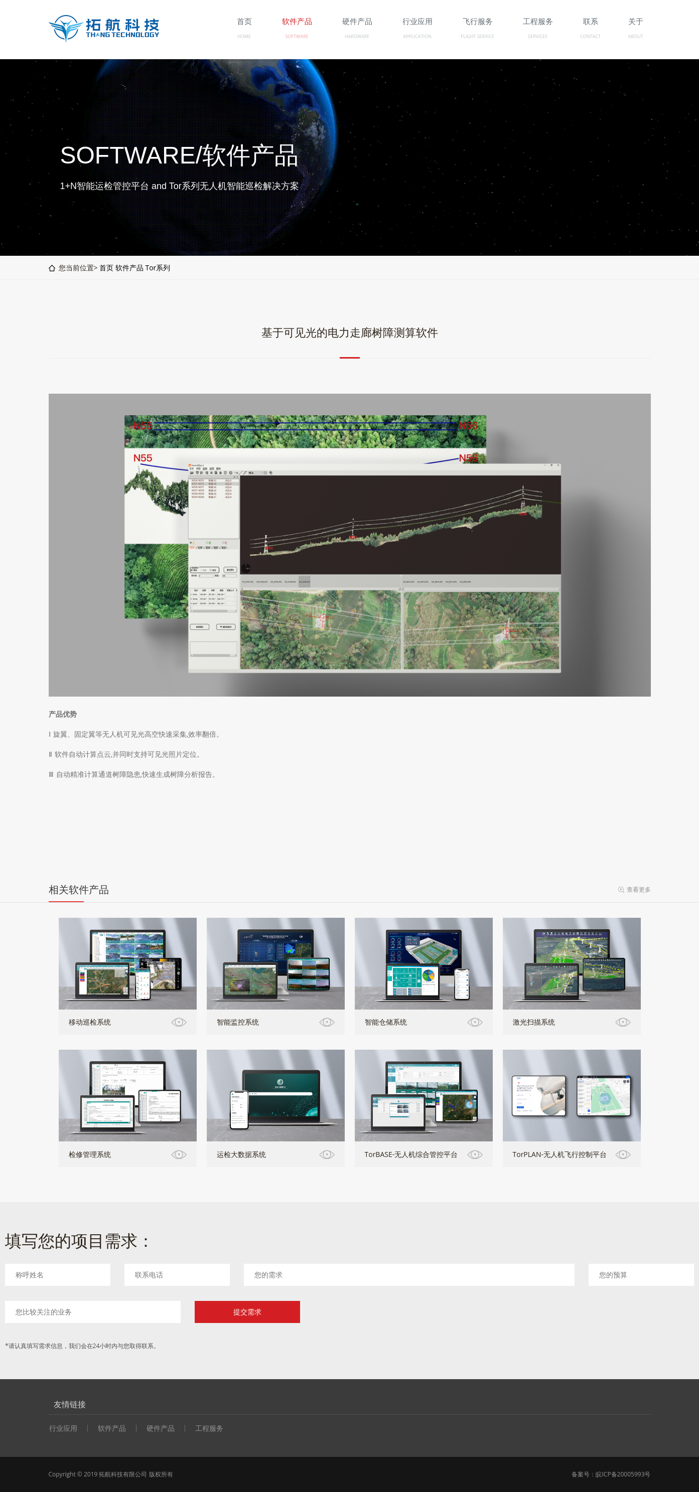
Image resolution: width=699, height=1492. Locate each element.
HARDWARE (357, 36)
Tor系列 (157, 267)
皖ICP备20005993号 (623, 1474)
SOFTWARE (296, 36)
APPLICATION (417, 36)
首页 (106, 267)
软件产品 (129, 267)
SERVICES (537, 36)
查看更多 (639, 889)
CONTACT (590, 36)
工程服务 (209, 1428)
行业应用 (63, 1428)
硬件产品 (161, 1428)
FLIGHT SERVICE (477, 36)
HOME (244, 36)
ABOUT (635, 36)
